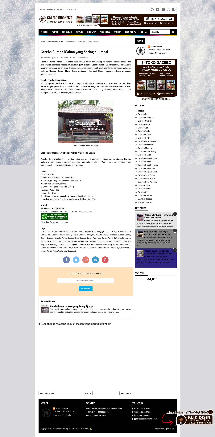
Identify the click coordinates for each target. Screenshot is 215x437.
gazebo (141, 111)
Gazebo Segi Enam (72, 245)
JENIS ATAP (91, 32)
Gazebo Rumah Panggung (90, 238)
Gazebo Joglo (83, 241)
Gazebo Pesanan (110, 235)
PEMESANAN (67, 32)
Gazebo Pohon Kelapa (147, 158)
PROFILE (55, 32)
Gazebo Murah (65, 232)
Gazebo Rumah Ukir (109, 238)
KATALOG (79, 32)
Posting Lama (126, 393)
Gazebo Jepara (78, 232)
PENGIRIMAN (105, 32)
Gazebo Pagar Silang (104, 245)
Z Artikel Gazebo (145, 199)
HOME (44, 32)
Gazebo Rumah (144, 162)
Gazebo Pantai (60, 241)
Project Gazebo (79, 235)
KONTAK (143, 32)
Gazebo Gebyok (103, 248)
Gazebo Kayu (90, 232)
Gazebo (55, 232)
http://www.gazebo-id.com (57, 222)
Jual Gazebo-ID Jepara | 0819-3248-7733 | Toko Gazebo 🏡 (71, 429)
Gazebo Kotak (73, 238)
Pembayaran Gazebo (94, 235)
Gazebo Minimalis (89, 248)
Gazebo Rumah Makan (80, 58)
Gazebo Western (47, 241)
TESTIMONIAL (130, 32)
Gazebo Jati (67, 248)
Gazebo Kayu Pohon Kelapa (51, 248)
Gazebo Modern (124, 235)
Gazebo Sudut (95, 241)
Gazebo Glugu (115, 248)
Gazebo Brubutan (47, 238)
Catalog (60, 9)
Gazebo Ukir (76, 248)
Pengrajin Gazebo (104, 232)
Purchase (51, 9)
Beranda (88, 393)
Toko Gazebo (46, 232)
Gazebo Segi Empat (88, 245)
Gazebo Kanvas (124, 238)
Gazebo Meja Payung (111, 241)
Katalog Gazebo (65, 235)
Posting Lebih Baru (47, 393)
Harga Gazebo (117, 232)
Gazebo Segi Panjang (147, 182)
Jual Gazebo (53, 235)
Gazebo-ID (72, 251)
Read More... (113, 312)
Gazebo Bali (72, 241)
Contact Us (71, 9)
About (42, 9)
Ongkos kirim (87, 196)
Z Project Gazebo (145, 202)
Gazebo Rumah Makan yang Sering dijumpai (72, 306)
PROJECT (117, 32)
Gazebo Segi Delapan (56, 245)
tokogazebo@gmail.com (146, 419)
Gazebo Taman (61, 238)
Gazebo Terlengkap (53, 251)
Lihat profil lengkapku (157, 53)
